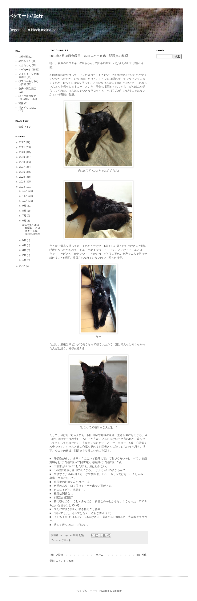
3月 (24, 250)
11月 (25, 195)
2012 (22, 266)
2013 (22, 186)
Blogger (117, 590)
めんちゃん (25, 65)
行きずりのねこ (27, 107)
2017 (22, 166)
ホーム (100, 554)
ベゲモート (65, 540)
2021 (22, 147)
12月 (25, 190)
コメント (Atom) (65, 560)
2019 (22, 156)
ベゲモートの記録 (26, 16)
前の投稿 (141, 554)
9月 (24, 205)
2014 (22, 181)
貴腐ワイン (25, 126)
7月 (24, 215)
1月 (24, 259)
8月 (24, 210)
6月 (24, 220)
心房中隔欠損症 (27, 88)
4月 (24, 245)
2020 (22, 152)
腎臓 (21, 103)
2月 (24, 255)
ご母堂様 (24, 56)
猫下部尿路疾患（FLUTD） (27, 97)
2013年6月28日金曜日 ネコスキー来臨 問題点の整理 (88, 56)
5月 (24, 240)
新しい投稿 (57, 554)
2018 (22, 162)
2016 (22, 171)
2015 (22, 176)
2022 (22, 142)
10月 (25, 200)
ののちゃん (25, 60)
